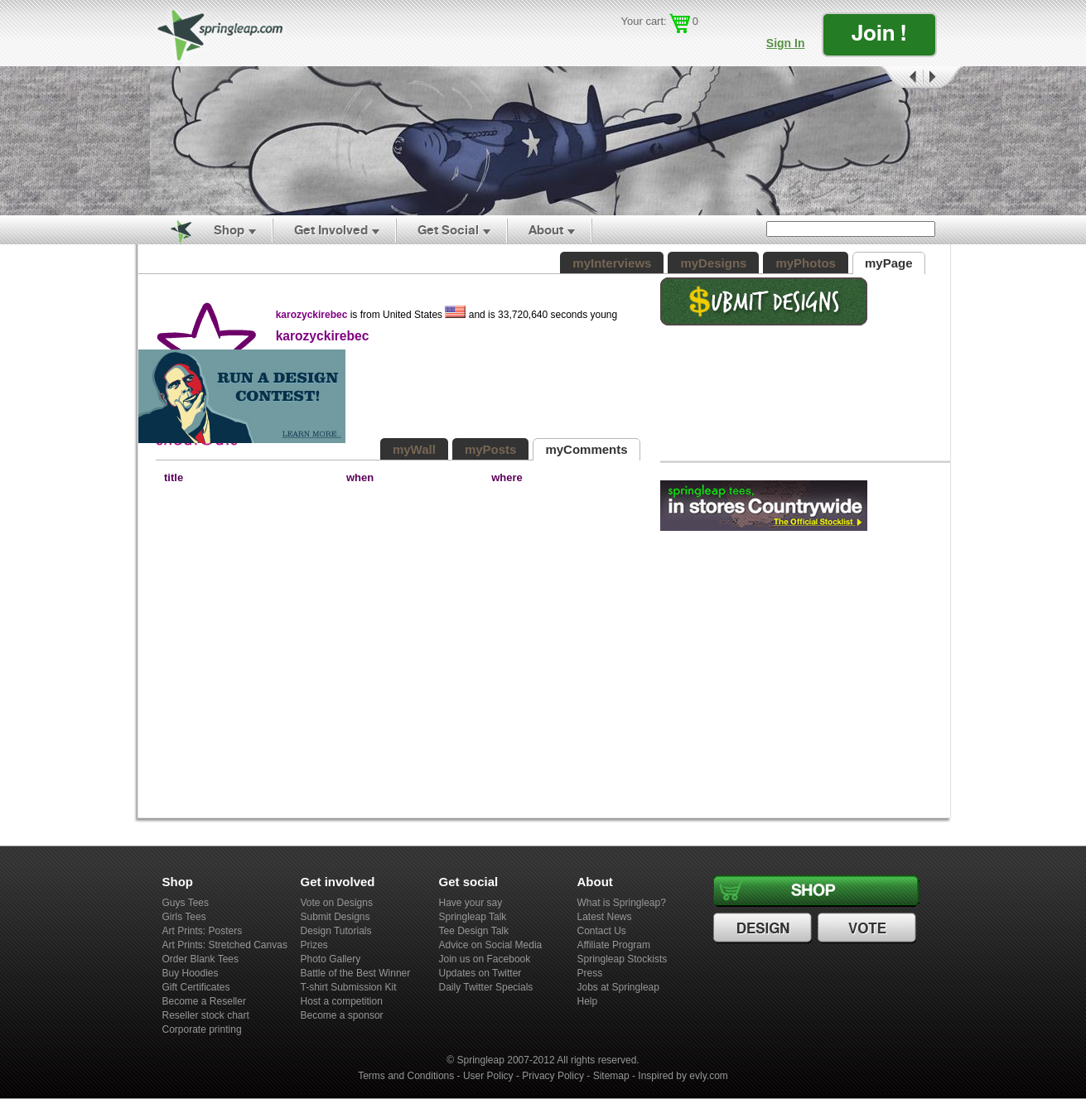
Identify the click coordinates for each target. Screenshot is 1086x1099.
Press (590, 973)
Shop (229, 230)
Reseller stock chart (205, 1015)
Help (587, 1001)
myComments (586, 449)
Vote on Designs (337, 903)
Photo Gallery (331, 959)
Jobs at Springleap (618, 987)
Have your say (471, 903)
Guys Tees (185, 903)
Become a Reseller (204, 1001)
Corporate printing (202, 1029)
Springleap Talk (473, 917)
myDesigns (713, 263)
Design (764, 928)
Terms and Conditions (406, 1076)
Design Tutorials (336, 931)
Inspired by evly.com (683, 1076)
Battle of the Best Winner (356, 973)
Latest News (604, 917)
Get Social (448, 230)
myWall (414, 449)
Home (171, 230)
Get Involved (331, 230)
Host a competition (342, 1001)
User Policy (488, 1076)
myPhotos (805, 263)
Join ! (879, 33)
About (546, 230)
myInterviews (611, 263)
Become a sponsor (342, 1015)
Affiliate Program (613, 945)
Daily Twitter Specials (486, 987)
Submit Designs (335, 917)
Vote (869, 928)
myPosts (491, 449)
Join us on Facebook (485, 959)
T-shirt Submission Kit (349, 987)
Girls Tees (184, 917)
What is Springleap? (621, 903)
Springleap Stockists (622, 959)
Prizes (314, 945)
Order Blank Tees (200, 959)
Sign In (785, 43)
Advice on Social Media (491, 945)
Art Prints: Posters (202, 931)
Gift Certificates (196, 987)
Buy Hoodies (190, 973)
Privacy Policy (553, 1076)
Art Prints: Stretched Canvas (224, 945)
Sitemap (611, 1076)
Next (943, 77)
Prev (900, 77)
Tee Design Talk (474, 931)
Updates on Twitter (480, 973)
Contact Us (601, 931)
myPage (889, 263)
